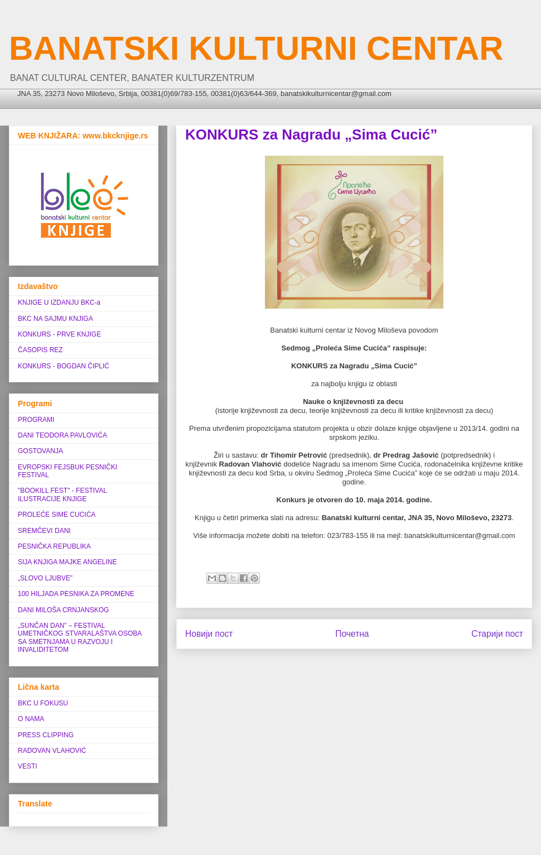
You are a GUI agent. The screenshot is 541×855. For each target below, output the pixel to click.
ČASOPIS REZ (40, 350)
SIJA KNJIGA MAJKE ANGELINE (67, 562)
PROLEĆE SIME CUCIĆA (56, 514)
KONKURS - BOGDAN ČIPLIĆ (63, 366)
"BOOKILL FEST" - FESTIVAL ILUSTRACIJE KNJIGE (62, 494)
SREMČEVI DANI (44, 531)
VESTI (27, 766)
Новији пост (209, 633)
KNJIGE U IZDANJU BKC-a (59, 302)
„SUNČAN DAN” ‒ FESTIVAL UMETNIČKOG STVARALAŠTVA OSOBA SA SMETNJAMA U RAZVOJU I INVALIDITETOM (80, 638)
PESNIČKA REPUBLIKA (54, 546)
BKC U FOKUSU (43, 703)
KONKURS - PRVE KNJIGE (59, 334)
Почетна (352, 633)
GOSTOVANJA (40, 451)
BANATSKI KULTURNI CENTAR (256, 48)
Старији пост (497, 633)
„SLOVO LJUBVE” (45, 578)
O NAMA (31, 719)
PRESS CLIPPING (46, 735)
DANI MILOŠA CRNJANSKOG (63, 610)
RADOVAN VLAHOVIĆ (52, 751)
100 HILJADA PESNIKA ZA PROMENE (76, 594)
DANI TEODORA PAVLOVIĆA (62, 435)
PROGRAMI (36, 420)
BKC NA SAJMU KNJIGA (55, 319)
